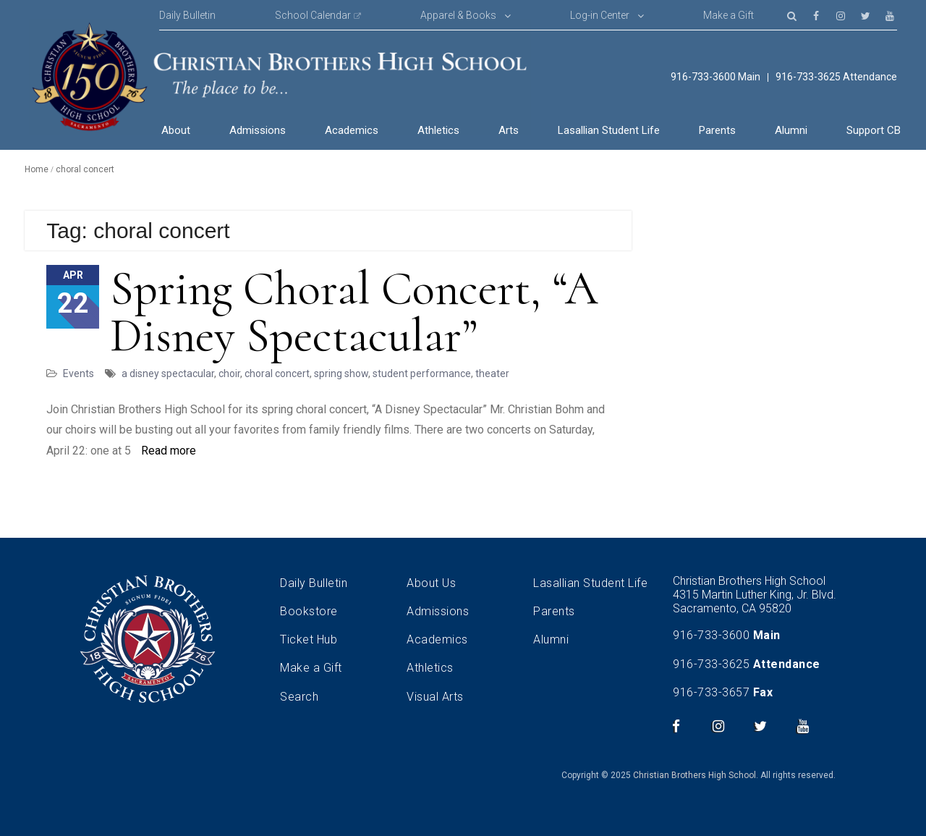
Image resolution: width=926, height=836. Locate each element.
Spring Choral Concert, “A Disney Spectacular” (354, 312)
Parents (717, 130)
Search (299, 697)
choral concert (277, 373)
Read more (168, 450)
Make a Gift (728, 15)
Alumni (791, 130)
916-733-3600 (711, 635)
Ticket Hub (308, 639)
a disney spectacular (168, 373)
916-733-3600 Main (715, 77)
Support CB (873, 130)
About (175, 130)
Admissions (257, 130)
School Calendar (313, 15)
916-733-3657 (711, 692)
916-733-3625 (711, 664)
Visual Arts (435, 697)
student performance (422, 373)
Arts (508, 130)
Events (78, 373)
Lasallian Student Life (609, 130)
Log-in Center (599, 15)
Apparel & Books (458, 15)
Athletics (438, 130)
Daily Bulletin (187, 15)
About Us (431, 583)
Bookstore (309, 611)
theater (492, 373)
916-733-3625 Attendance (836, 77)
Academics (351, 130)
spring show (341, 373)
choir (229, 373)
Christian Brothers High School (694, 775)
